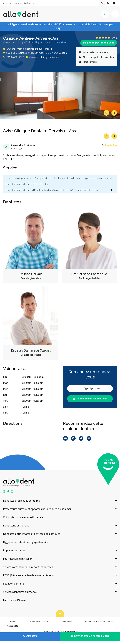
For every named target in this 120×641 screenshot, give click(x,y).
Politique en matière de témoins (99, 621)
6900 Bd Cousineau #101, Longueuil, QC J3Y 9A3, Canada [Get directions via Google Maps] (35, 52)
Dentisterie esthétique (16, 525)
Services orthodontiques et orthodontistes (28, 567)
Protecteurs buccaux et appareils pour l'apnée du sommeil (37, 509)
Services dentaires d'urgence (20, 592)
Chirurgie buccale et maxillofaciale (23, 517)
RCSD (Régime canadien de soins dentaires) (28, 575)
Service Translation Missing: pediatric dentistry (26, 184)
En (108, 3)
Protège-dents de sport (69, 178)
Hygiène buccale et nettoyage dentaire (25, 542)
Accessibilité (12, 626)
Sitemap (12, 621)
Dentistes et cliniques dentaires (21, 500)
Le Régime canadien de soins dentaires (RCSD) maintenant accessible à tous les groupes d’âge (60, 26)
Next (114, 113)
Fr (102, 3)
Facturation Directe (14, 600)
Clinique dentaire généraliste (18, 178)
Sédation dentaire (13, 583)
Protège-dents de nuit (45, 178)
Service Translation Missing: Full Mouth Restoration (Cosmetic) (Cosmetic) (39, 190)
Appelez (30, 635)
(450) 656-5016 (13, 57)
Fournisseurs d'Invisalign (17, 558)
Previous (106, 113)
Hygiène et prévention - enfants (98, 178)
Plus (12, 159)
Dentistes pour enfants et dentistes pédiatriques (31, 534)
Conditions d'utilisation (39, 621)
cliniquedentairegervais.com (42, 57)
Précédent (105, 14)
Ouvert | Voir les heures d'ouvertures (28, 48)
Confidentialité (67, 621)
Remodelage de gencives (87, 190)
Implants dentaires (14, 550)
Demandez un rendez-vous (98, 42)
